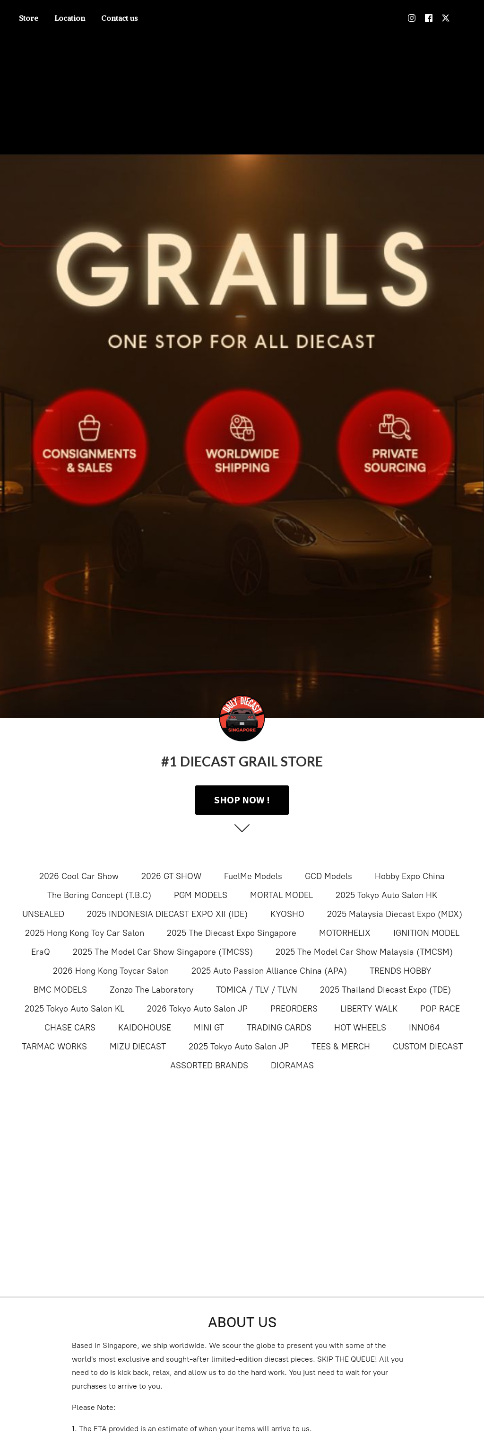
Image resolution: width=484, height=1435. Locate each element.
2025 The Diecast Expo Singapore (231, 933)
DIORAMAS (292, 1065)
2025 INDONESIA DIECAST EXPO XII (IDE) (167, 914)
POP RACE (440, 1009)
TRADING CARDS (279, 1027)
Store (28, 18)
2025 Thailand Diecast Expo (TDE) (385, 990)
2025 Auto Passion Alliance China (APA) (269, 971)
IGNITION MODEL (426, 933)
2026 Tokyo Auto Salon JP (197, 1009)
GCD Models (328, 876)
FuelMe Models (253, 876)
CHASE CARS (69, 1027)
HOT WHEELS (360, 1027)
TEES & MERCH (340, 1046)
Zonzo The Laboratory (151, 990)
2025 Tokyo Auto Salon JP (239, 1046)
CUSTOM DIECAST (428, 1046)
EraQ (40, 952)
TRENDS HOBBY (401, 971)
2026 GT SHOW (171, 876)
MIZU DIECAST (138, 1046)
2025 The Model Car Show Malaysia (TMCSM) (364, 952)
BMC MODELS (60, 990)
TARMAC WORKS (54, 1046)
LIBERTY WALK (369, 1009)
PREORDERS (294, 1009)
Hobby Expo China (410, 876)
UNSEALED (43, 914)
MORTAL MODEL (281, 895)
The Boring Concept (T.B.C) (99, 895)
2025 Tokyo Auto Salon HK (386, 895)
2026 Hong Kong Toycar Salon (111, 971)
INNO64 (424, 1027)
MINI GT (209, 1027)
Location (69, 18)
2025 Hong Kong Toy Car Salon (84, 933)
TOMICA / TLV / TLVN (256, 990)
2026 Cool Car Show (79, 876)
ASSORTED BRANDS (209, 1065)
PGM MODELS (200, 895)
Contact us (119, 18)
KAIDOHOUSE (144, 1027)
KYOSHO (287, 914)
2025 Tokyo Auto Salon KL (74, 1009)
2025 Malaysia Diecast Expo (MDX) (394, 914)
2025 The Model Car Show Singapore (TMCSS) (163, 952)
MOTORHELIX (345, 933)
